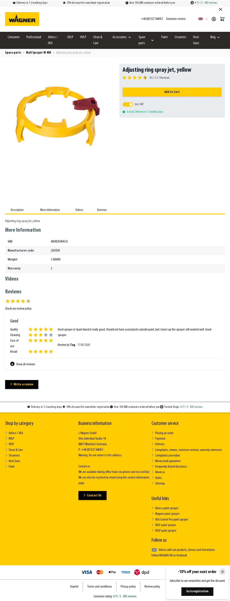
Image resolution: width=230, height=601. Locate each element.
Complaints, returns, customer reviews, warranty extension (187, 450)
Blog (213, 37)
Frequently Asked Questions (169, 466)
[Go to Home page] (22, 19)
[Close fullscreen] (220, 9)
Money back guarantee (166, 461)
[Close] (222, 571)
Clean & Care (97, 40)
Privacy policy (128, 586)
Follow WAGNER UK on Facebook (169, 555)
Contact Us (93, 495)
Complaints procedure (166, 455)
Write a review (21, 384)
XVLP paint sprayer (164, 524)
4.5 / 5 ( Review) (158, 78)
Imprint (74, 586)
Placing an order (163, 433)
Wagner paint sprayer (165, 513)
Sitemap (158, 483)
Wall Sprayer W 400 (38, 52)
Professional (33, 37)
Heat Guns (196, 40)
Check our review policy (18, 308)
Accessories (120, 37)
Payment (158, 438)
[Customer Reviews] (115, 343)
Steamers (180, 37)
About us (158, 472)
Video (157, 477)
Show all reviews (22, 364)
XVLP (70, 37)
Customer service (165, 423)
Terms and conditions (99, 586)
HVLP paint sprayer (164, 530)
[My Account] (213, 19)
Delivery (158, 444)
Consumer (14, 37)
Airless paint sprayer (165, 508)
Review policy (152, 586)
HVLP (83, 37)
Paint (164, 37)
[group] (146, 78)
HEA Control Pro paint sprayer (170, 519)
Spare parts (142, 40)
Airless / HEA (53, 40)
